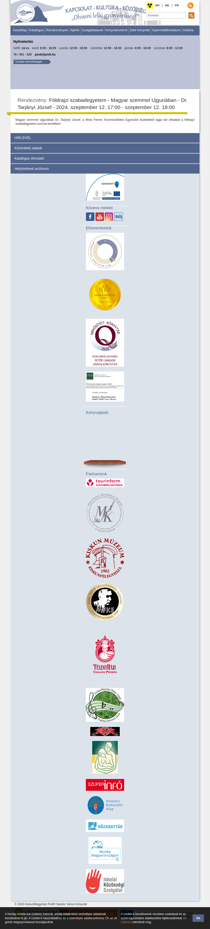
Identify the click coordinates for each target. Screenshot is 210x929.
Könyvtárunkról (116, 30)
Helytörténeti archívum (31, 169)
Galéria (188, 30)
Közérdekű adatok (28, 148)
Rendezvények (57, 30)
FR (177, 5)
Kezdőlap (20, 30)
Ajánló (74, 30)
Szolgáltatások (92, 30)
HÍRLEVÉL (22, 138)
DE (167, 5)
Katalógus (36, 30)
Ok (198, 918)
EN (157, 5)
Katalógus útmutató (29, 158)
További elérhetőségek (28, 61)
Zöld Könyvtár (140, 30)
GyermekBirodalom (166, 30)
